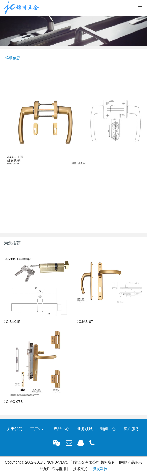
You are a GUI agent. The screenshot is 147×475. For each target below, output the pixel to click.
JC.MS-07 (85, 322)
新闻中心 (108, 429)
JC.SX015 (12, 322)
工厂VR (36, 429)
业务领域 (85, 429)
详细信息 (12, 58)
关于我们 (14, 429)
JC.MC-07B (13, 402)
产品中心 (61, 429)
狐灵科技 (100, 469)
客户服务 (131, 429)
